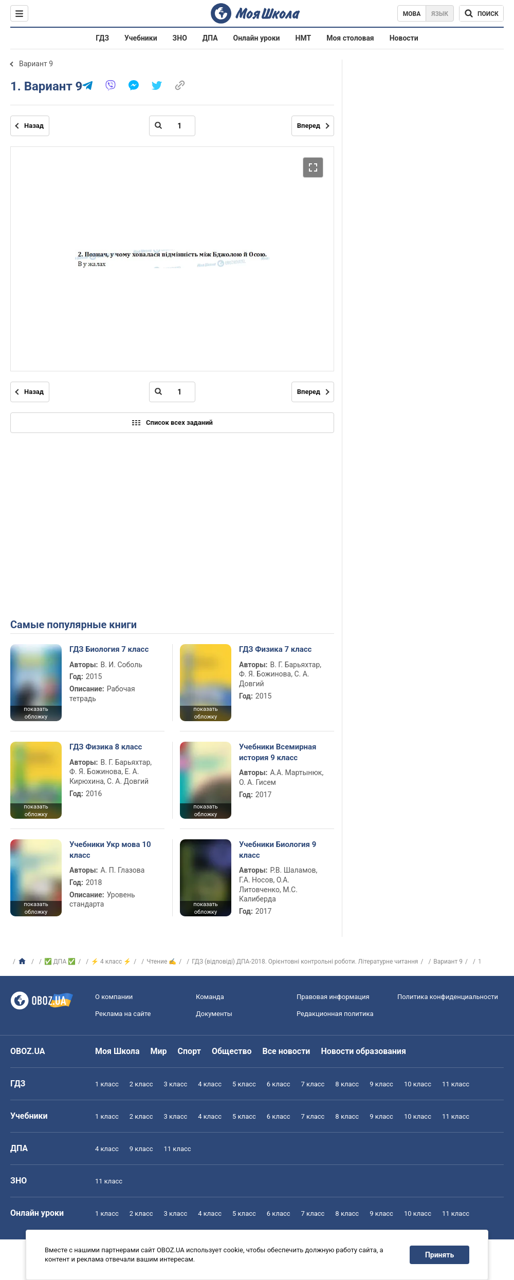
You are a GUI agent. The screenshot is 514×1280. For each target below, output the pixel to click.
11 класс (455, 1084)
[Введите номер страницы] (172, 126)
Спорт (189, 1051)
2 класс (141, 1084)
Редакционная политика (335, 1014)
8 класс (347, 1084)
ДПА (210, 38)
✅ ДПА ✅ (60, 961)
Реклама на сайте (123, 1014)
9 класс (381, 1084)
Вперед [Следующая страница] (308, 125)
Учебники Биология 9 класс (277, 849)
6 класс (278, 1084)
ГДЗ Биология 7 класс (109, 649)
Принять (439, 1255)
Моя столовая (350, 38)
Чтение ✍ (161, 961)
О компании (114, 997)
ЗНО (180, 38)
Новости (404, 38)
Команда (210, 997)
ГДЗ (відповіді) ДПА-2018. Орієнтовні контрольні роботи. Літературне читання (305, 961)
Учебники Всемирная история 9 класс (278, 752)
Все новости (286, 1051)
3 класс (176, 1084)
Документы (214, 1014)
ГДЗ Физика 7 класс (275, 649)
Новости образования (363, 1051)
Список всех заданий (172, 422)
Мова (412, 13)
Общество (232, 1051)
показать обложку (36, 713)
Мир (159, 1051)
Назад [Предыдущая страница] (34, 125)
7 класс (313, 1084)
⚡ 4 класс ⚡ (111, 961)
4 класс (210, 1084)
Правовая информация (333, 997)
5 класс (244, 1084)
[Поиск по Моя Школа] (481, 13)
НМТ (303, 38)
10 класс (417, 1084)
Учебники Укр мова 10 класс (110, 849)
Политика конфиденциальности (447, 997)
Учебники (140, 38)
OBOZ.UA (27, 1051)
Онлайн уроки (256, 38)
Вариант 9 (36, 64)
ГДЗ (102, 38)
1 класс (107, 1084)
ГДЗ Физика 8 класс (105, 746)
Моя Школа (117, 1051)
